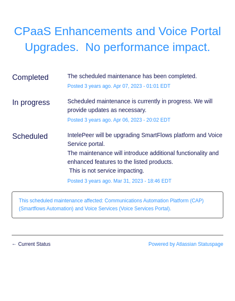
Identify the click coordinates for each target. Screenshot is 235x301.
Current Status (31, 244)
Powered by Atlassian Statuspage (185, 244)
